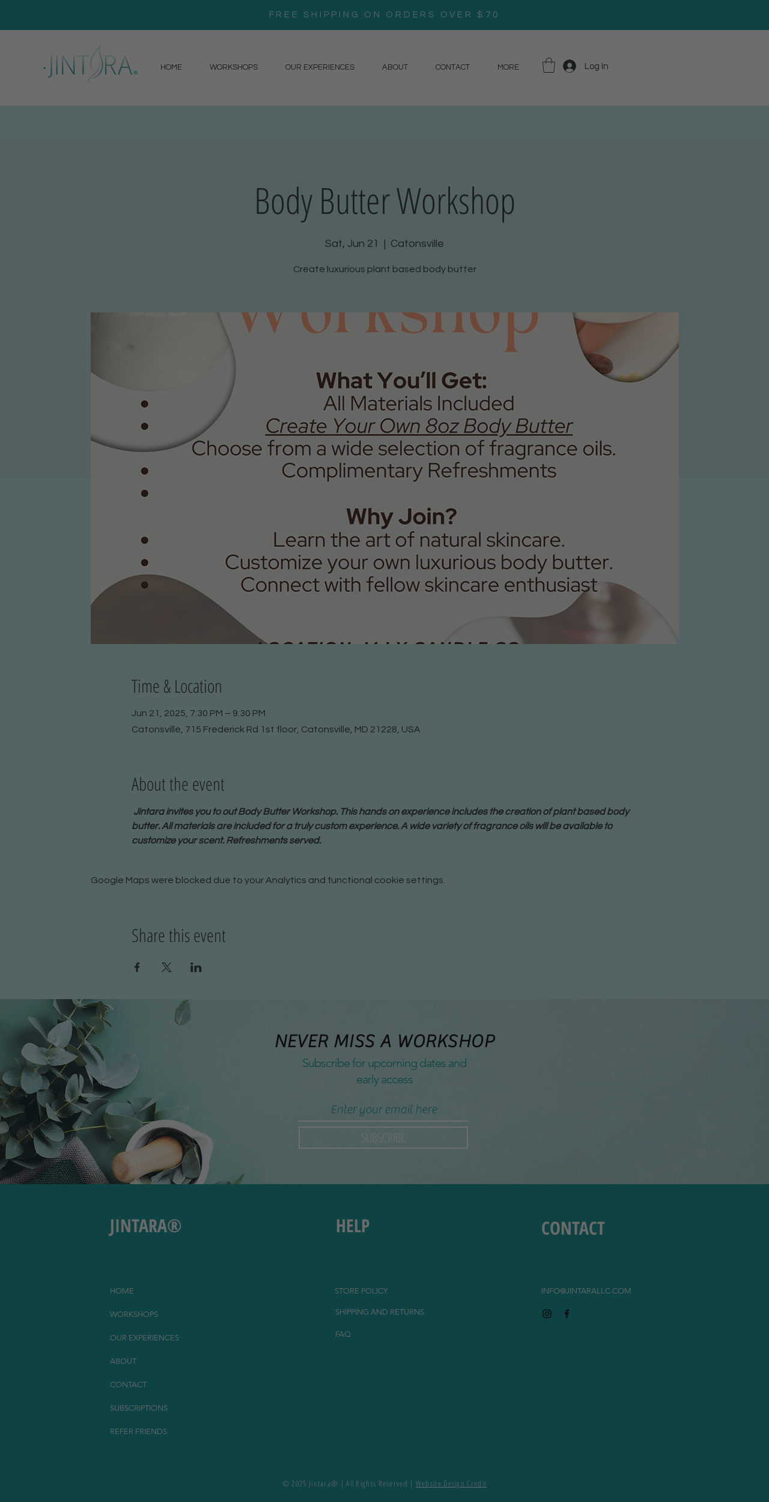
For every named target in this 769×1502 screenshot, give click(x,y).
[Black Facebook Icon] (567, 1313)
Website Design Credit (451, 1483)
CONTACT (128, 1384)
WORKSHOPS (134, 1314)
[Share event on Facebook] (137, 967)
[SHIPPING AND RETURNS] (379, 1312)
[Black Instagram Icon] (547, 1313)
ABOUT (123, 1361)
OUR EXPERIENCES (144, 1337)
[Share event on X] (166, 967)
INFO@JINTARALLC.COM (586, 1290)
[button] (549, 65)
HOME (122, 1290)
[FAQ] (343, 1334)
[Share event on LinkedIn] (196, 967)
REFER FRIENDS (138, 1431)
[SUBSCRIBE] (383, 1137)
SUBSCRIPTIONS (139, 1407)
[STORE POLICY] (361, 1291)
